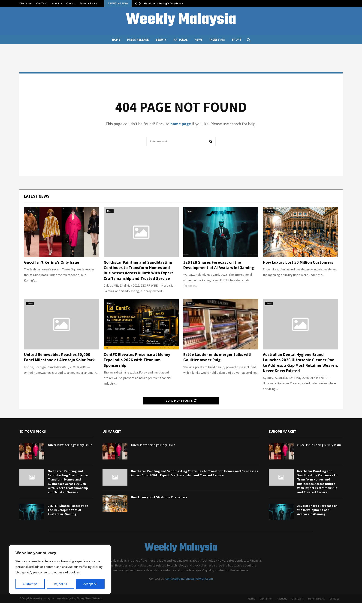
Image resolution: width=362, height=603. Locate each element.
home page (180, 123)
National (180, 40)
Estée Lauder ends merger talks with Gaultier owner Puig (218, 357)
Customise (30, 584)
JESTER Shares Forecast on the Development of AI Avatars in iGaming (218, 265)
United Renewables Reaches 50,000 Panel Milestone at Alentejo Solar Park (59, 357)
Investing (217, 40)
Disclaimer (25, 3)
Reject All (60, 584)
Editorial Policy (88, 3)
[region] (60, 569)
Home (116, 40)
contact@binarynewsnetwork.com (189, 578)
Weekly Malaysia (181, 20)
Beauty (161, 40)
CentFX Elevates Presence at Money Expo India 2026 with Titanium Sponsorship (137, 360)
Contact (71, 3)
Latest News (36, 196)
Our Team (42, 3)
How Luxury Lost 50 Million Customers (298, 262)
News (199, 40)
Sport (236, 40)
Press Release (138, 40)
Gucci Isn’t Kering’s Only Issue (163, 3)
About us (57, 3)
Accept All (90, 584)
